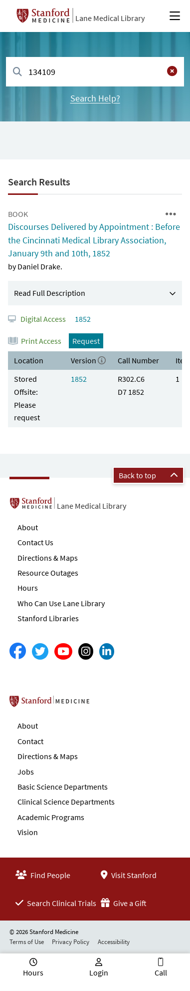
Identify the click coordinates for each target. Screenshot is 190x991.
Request (86, 341)
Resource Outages (47, 573)
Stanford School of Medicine (107, 704)
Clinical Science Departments (66, 802)
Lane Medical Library (110, 18)
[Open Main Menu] (175, 16)
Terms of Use (26, 942)
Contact (30, 741)
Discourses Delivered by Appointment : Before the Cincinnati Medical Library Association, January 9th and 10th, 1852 (94, 240)
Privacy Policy (70, 942)
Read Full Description (49, 293)
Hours (27, 588)
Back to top (148, 475)
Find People (42, 875)
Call (161, 973)
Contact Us (35, 542)
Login (98, 973)
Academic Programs (50, 817)
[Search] (17, 72)
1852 (82, 319)
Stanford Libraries (48, 618)
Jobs (25, 772)
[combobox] (95, 71)
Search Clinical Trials (55, 903)
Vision (27, 832)
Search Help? (95, 98)
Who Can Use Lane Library (61, 603)
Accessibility (114, 942)
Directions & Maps (47, 558)
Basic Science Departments (62, 787)
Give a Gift (124, 903)
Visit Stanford (129, 875)
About (27, 527)
